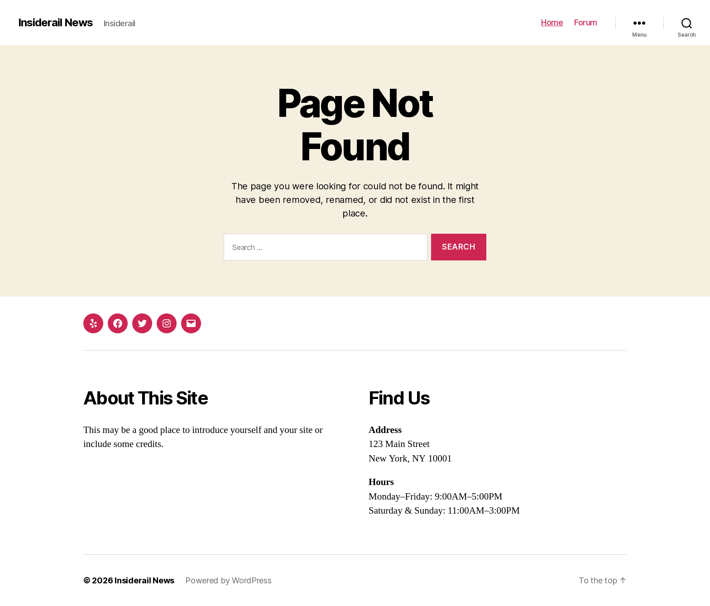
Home (552, 22)
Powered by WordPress (228, 580)
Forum (585, 22)
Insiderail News (55, 22)
